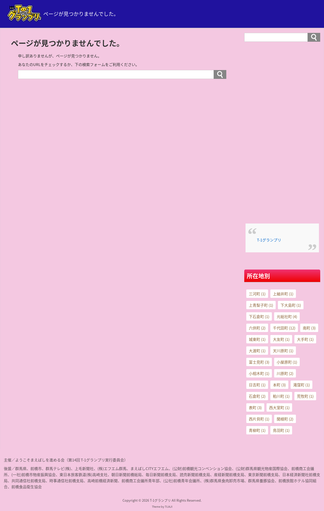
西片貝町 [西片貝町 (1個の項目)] (259, 419)
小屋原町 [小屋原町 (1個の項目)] (287, 362)
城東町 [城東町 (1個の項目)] (257, 339)
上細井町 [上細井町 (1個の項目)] (283, 294)
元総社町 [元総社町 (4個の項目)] (287, 316)
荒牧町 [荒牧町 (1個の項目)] (305, 396)
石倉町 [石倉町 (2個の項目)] (257, 396)
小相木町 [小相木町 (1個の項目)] (259, 373)
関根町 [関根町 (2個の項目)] (285, 419)
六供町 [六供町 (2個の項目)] (257, 328)
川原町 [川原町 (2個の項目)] (285, 373)
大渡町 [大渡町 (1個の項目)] (257, 350)
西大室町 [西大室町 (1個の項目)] (279, 407)
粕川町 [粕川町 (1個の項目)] (281, 396)
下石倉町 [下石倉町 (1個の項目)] (259, 316)
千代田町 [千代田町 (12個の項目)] (284, 328)
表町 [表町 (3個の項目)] (255, 407)
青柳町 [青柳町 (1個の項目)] (257, 430)
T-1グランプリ (269, 240)
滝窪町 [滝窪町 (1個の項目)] (301, 385)
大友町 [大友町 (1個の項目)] (281, 339)
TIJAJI (168, 506)
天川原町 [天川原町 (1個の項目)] (283, 350)
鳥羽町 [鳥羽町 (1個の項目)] (281, 430)
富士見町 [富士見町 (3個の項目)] (259, 362)
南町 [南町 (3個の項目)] (309, 328)
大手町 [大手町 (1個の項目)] (305, 339)
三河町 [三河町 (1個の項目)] (257, 294)
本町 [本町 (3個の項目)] (279, 385)
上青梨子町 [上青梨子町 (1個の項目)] (261, 305)
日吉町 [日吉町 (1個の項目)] (257, 385)
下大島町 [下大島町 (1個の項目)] (290, 305)
